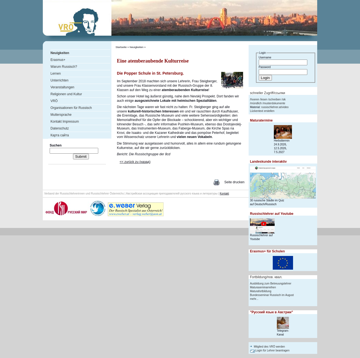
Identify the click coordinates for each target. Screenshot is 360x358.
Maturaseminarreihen (263, 287)
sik (284, 99)
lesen (264, 99)
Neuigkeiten (137, 47)
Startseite (121, 47)
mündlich (256, 103)
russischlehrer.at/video (275, 107)
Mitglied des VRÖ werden (269, 346)
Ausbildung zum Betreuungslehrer (270, 283)
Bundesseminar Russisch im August (272, 295)
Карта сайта (59, 135)
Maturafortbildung (260, 291)
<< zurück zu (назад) (135, 162)
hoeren (255, 99)
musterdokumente (274, 103)
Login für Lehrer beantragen (272, 350)
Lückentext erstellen (262, 110)
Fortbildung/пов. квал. (266, 277)
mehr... (254, 298)
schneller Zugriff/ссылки (267, 93)
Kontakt (224, 193)
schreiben (275, 99)
